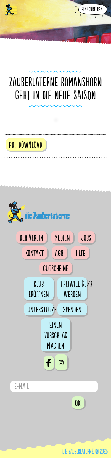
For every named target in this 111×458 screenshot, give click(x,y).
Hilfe (80, 253)
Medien (62, 238)
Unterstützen (41, 310)
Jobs (86, 238)
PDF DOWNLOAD (25, 145)
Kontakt (34, 253)
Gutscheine (55, 268)
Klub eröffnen (39, 289)
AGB (59, 253)
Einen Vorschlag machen (55, 335)
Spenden (72, 310)
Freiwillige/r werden (74, 289)
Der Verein (31, 238)
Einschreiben (92, 10)
